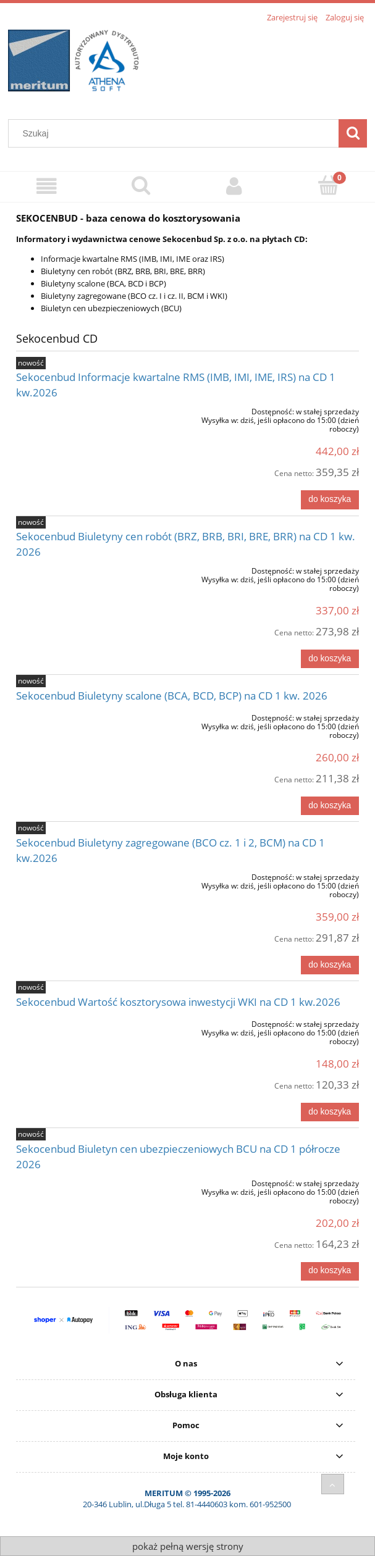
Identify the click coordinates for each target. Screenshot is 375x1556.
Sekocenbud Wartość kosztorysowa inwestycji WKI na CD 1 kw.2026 (178, 1002)
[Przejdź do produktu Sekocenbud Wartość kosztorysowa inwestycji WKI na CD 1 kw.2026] (84, 1022)
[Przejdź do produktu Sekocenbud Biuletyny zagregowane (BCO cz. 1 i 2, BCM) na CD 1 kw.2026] (84, 875)
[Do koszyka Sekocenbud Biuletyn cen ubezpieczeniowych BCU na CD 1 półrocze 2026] (330, 1271)
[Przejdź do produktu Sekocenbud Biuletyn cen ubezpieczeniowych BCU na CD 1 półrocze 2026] (84, 1181)
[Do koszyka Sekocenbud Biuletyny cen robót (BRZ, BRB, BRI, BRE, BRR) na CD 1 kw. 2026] (330, 659)
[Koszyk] (328, 185)
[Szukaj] (353, 133)
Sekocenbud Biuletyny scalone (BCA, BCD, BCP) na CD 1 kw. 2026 (171, 695)
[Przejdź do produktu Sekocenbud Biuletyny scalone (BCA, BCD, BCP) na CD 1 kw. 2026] (84, 715)
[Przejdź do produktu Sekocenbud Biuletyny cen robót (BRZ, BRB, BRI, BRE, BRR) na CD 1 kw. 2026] (84, 568)
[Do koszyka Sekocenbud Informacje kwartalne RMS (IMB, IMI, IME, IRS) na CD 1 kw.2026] (330, 499)
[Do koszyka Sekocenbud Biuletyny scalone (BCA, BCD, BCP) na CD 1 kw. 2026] (330, 806)
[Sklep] (46, 186)
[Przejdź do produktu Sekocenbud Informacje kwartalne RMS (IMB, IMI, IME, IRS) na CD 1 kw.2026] (84, 409)
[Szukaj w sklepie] (176, 133)
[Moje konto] (234, 186)
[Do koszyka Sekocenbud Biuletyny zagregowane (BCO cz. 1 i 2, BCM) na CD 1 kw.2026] (330, 965)
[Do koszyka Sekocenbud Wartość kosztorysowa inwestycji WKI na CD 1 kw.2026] (330, 1112)
